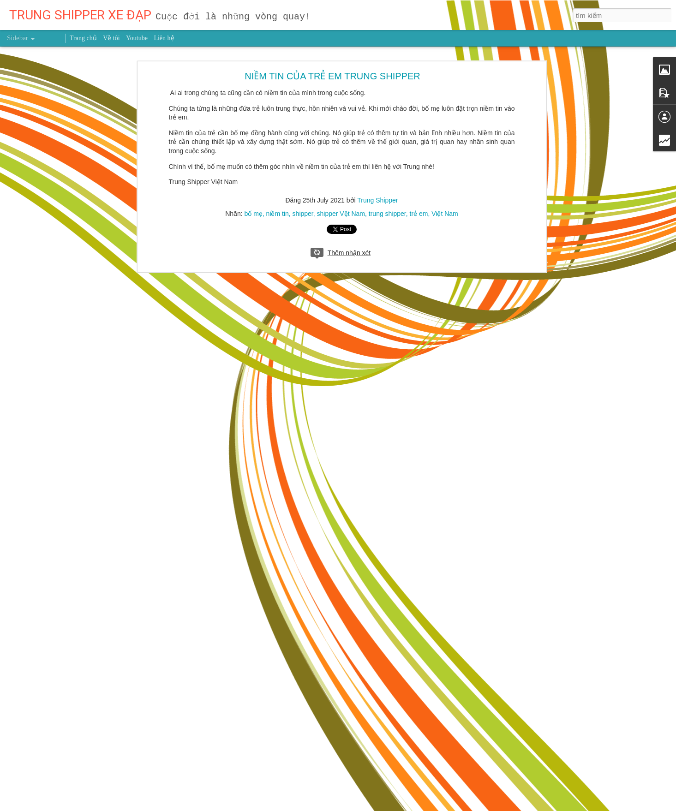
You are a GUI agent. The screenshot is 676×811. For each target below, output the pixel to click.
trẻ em (419, 86)
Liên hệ (164, 38)
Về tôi (111, 38)
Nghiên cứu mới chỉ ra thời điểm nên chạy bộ (78, 783)
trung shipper (387, 86)
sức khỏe (286, 744)
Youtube (137, 38)
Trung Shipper (377, 73)
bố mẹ (253, 86)
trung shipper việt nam (335, 744)
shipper (303, 86)
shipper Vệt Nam (341, 86)
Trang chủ (83, 38)
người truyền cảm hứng (235, 744)
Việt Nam (444, 86)
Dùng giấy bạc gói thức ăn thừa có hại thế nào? (81, 700)
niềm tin (277, 86)
